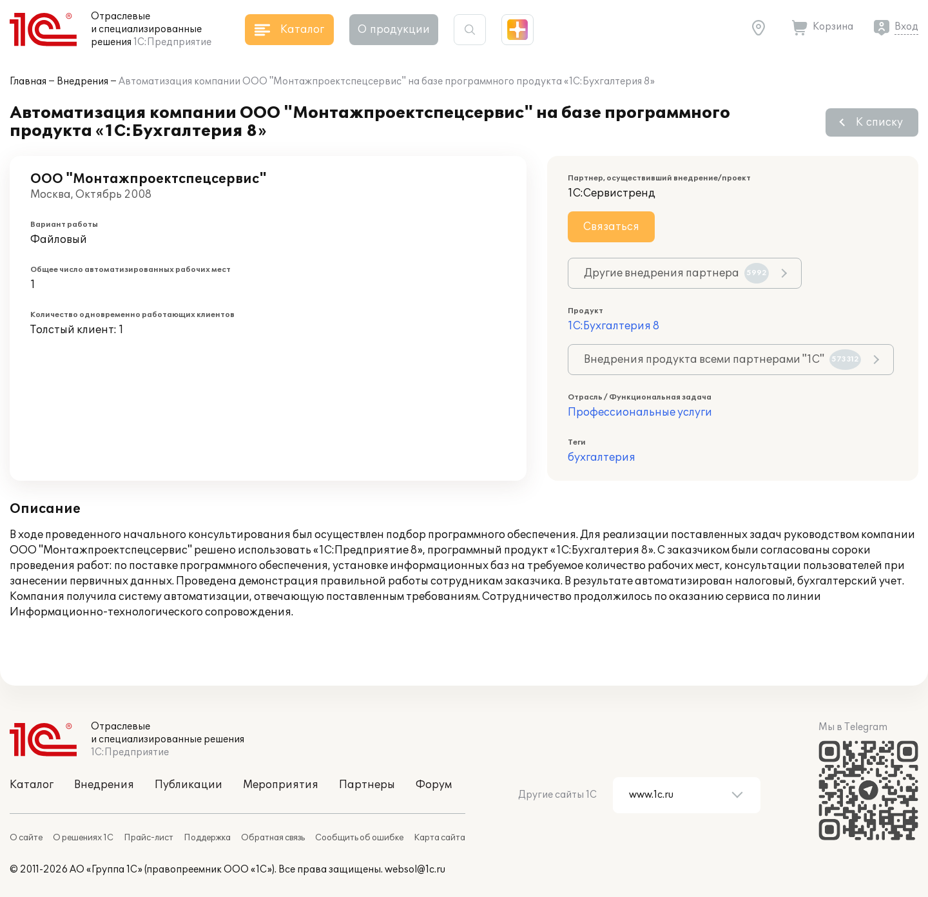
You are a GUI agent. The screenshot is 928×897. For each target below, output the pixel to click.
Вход (906, 26)
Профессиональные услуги (640, 412)
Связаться (611, 226)
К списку (879, 122)
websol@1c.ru (415, 869)
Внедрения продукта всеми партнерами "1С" (722, 359)
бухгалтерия (601, 457)
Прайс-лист (148, 838)
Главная (28, 81)
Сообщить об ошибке (359, 838)
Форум (434, 784)
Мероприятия (280, 784)
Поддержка (207, 838)
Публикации (188, 784)
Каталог (31, 784)
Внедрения (82, 81)
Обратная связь (273, 838)
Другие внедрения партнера (676, 273)
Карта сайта (439, 838)
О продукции (394, 29)
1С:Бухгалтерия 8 (613, 326)
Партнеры (367, 784)
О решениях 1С (83, 838)
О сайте (26, 838)
